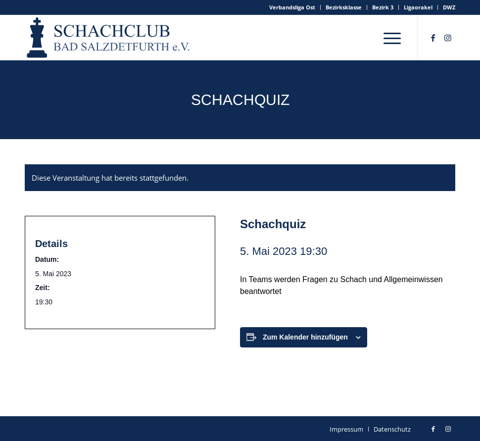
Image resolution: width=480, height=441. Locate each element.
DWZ (449, 7)
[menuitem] (292, 7)
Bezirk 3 (382, 7)
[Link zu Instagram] (447, 37)
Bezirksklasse (344, 7)
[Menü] (392, 37)
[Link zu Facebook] (433, 37)
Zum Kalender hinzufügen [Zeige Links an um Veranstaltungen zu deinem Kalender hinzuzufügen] (305, 337)
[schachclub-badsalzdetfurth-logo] (109, 37)
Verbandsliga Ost (292, 7)
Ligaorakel (418, 7)
